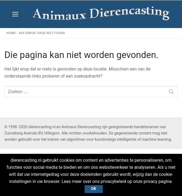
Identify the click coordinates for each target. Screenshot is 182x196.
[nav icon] (15, 14)
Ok (93, 188)
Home (11, 33)
